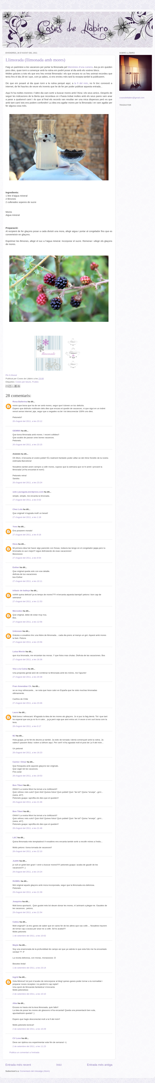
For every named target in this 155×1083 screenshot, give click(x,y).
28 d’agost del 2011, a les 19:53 (27, 776)
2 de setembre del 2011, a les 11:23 (29, 1046)
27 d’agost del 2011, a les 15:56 (27, 642)
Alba (15, 1003)
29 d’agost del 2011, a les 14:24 (27, 872)
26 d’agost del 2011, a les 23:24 (27, 482)
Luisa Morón (19, 651)
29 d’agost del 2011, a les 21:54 (27, 912)
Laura (15, 712)
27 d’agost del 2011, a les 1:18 (27, 517)
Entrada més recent (18, 1064)
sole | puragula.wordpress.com (28, 492)
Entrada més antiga (99, 1064)
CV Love (17, 1038)
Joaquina (17, 901)
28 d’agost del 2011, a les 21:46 (27, 802)
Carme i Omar (19, 762)
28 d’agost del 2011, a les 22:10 (27, 851)
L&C (15, 837)
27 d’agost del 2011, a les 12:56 (27, 622)
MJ (14, 736)
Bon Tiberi (18, 785)
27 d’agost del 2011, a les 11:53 (27, 601)
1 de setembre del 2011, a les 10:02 (29, 936)
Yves (15, 526)
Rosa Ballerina (20, 401)
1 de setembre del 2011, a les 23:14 (29, 968)
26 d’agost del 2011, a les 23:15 (27, 444)
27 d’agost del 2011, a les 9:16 (27, 534)
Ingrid (15, 977)
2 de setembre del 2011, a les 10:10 (29, 994)
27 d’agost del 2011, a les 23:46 (27, 703)
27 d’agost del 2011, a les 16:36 (27, 659)
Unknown (17, 631)
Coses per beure (23, 382)
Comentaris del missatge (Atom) (35, 1071)
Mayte (15, 945)
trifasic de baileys (21, 590)
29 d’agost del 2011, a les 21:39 (27, 892)
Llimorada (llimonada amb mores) (35, 59)
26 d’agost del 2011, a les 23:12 (27, 421)
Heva (15, 544)
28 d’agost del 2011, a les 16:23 (27, 752)
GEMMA (16, 431)
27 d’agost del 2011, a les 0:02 (27, 500)
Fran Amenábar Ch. (22, 686)
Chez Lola (17, 509)
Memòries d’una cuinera (80, 67)
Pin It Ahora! (11, 375)
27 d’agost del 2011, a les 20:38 (27, 677)
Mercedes (17, 611)
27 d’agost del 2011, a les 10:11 (27, 581)
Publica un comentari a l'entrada (24, 1052)
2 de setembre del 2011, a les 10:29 (29, 1029)
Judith (16, 861)
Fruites (35, 382)
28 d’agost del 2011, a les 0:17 (27, 726)
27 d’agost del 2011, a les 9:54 (27, 558)
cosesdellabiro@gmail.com (131, 97)
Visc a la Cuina (20, 669)
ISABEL (16, 881)
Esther (16, 567)
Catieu (16, 922)
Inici (59, 1064)
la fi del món (80, 83)
